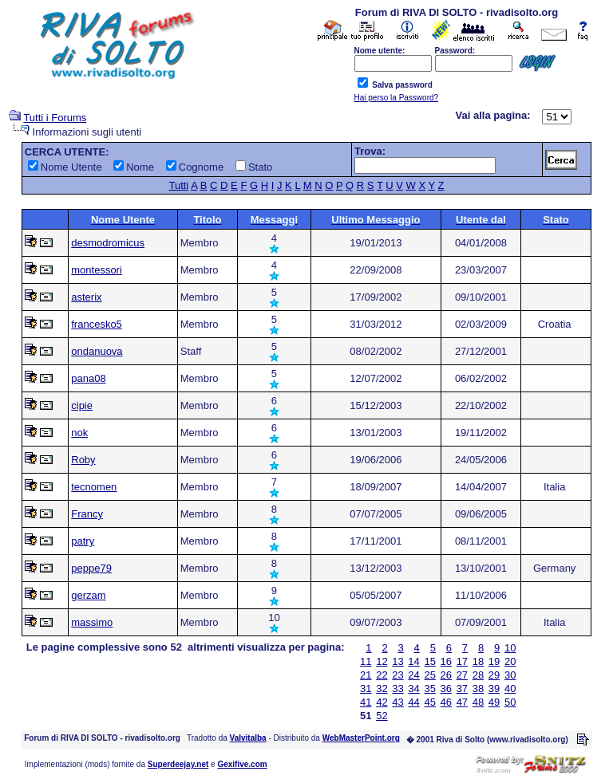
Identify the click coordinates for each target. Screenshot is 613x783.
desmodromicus (107, 243)
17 (462, 661)
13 (397, 661)
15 (429, 661)
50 (510, 702)
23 (397, 675)
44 (413, 702)
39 (494, 688)
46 (446, 702)
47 (462, 702)
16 (446, 661)
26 (446, 675)
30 (510, 675)
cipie (82, 405)
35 (429, 688)
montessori (96, 270)
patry (82, 541)
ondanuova (96, 351)
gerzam (88, 595)
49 (494, 702)
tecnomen (94, 487)
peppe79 (91, 568)
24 (413, 675)
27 (462, 675)
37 (462, 688)
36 (446, 688)
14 (413, 661)
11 (365, 661)
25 (429, 675)
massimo (92, 622)
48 (478, 702)
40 (510, 688)
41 (365, 702)
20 (510, 661)
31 (365, 688)
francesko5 (96, 324)
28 (478, 675)
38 (478, 688)
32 (381, 688)
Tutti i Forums (54, 118)
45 (429, 702)
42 (381, 702)
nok (79, 433)
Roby (83, 460)
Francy (87, 514)
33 (397, 688)
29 (494, 675)
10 (510, 648)
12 (381, 661)
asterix (86, 297)
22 (381, 675)
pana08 (88, 378)
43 (397, 702)
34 (413, 688)
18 (478, 661)
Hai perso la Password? (396, 97)
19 (494, 661)
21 (365, 675)
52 (381, 716)
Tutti (178, 185)
